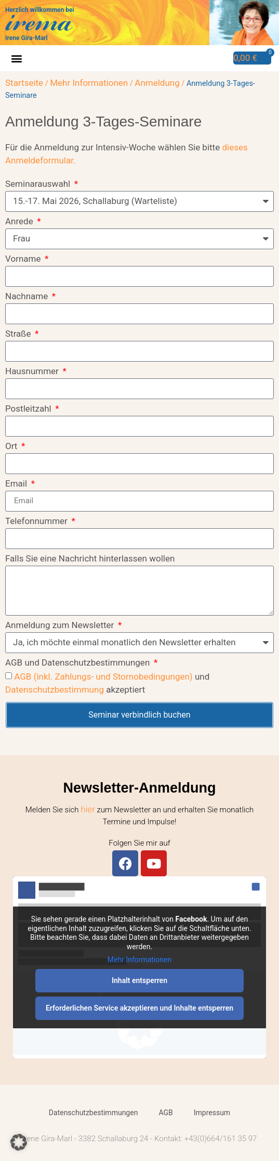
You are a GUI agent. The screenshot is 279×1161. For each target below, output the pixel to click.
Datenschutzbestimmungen (93, 1112)
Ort (12, 446)
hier (88, 809)
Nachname (27, 296)
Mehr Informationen (89, 83)
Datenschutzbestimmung (54, 689)
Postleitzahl (29, 409)
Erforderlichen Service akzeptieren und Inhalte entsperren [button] (139, 1008)
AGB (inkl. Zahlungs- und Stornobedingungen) (103, 676)
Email (17, 484)
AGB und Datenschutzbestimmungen (78, 663)
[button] (16, 58)
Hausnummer (33, 371)
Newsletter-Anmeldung (139, 788)
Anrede (20, 221)
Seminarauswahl (38, 184)
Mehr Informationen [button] (139, 960)
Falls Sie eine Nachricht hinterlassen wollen (90, 559)
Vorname (24, 259)
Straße (19, 334)
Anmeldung (157, 83)
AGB (165, 1112)
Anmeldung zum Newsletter (60, 625)
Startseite (24, 83)
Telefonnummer (37, 521)
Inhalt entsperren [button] (139, 980)
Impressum (212, 1112)
